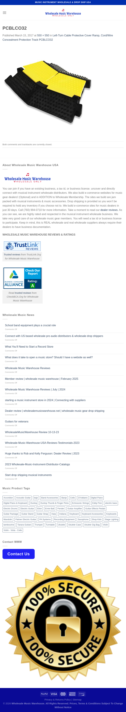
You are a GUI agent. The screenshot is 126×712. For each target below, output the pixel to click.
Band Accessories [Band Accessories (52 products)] (49, 497)
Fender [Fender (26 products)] (61, 508)
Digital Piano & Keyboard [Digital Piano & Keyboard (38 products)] (15, 503)
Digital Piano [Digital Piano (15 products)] (97, 497)
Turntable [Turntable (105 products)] (50, 524)
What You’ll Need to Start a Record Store (29, 346)
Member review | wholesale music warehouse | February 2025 (41, 378)
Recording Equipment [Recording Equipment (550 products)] (64, 519)
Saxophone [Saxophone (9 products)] (83, 519)
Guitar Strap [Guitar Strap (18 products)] (42, 514)
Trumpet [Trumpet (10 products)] (38, 524)
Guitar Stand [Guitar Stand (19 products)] (28, 514)
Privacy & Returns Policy (57, 699)
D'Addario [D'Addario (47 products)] (83, 497)
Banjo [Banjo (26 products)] (64, 497)
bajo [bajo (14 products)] (36, 497)
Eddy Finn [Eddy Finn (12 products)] (97, 503)
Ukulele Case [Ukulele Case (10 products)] (74, 524)
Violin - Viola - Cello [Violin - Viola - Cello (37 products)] (13, 530)
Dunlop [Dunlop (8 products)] (33, 503)
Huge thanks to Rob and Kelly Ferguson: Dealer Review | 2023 (42, 453)
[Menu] (4, 13)
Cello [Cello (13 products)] (72, 497)
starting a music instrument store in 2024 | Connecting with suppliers (45, 400)
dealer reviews (109, 210)
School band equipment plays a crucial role (30, 325)
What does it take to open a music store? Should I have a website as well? (49, 357)
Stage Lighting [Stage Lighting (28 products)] (111, 519)
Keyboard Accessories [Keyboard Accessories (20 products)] (92, 514)
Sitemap (77, 699)
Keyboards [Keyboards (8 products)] (111, 514)
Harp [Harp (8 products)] (53, 514)
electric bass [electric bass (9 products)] (111, 503)
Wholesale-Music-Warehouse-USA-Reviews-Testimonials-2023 (42, 442)
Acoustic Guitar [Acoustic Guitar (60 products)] (23, 497)
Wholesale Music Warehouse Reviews (27, 368)
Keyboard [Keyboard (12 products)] (74, 514)
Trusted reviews (12, 254)
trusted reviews (23, 293)
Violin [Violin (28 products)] (105, 524)
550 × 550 (43, 35)
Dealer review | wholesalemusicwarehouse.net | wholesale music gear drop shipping (54, 410)
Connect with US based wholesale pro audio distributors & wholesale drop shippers (54, 336)
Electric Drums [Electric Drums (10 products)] (10, 508)
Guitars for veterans (16, 421)
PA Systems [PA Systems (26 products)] (45, 519)
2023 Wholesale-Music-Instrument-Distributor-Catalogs (37, 464)
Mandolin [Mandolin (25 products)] (8, 519)
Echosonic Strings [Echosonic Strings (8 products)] (80, 503)
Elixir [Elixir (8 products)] (39, 508)
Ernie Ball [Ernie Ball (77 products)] (49, 508)
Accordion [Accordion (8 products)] (8, 497)
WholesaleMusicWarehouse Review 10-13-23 (32, 432)
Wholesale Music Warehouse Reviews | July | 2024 (35, 389)
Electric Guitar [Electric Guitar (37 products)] (27, 508)
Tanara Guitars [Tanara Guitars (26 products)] (24, 524)
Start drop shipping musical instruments (28, 475)
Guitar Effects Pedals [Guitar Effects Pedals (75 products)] (95, 508)
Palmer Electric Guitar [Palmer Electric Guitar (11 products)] (25, 519)
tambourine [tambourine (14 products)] (9, 524)
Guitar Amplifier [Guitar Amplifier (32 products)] (75, 508)
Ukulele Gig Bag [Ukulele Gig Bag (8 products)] (92, 524)
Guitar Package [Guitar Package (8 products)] (11, 514)
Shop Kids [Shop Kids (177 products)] (97, 519)
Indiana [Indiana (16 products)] (62, 514)
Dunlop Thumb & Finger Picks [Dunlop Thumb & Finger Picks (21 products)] (54, 503)
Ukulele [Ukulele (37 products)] (61, 524)
